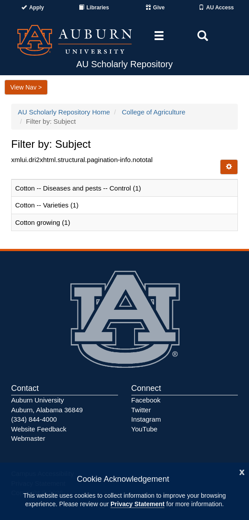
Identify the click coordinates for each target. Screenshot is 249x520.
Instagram (146, 419)
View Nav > (26, 87)
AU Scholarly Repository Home (64, 112)
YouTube (144, 429)
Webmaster (28, 438)
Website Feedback (38, 429)
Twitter (141, 410)
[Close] (242, 471)
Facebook (146, 400)
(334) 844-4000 (34, 419)
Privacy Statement (137, 504)
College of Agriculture (153, 112)
